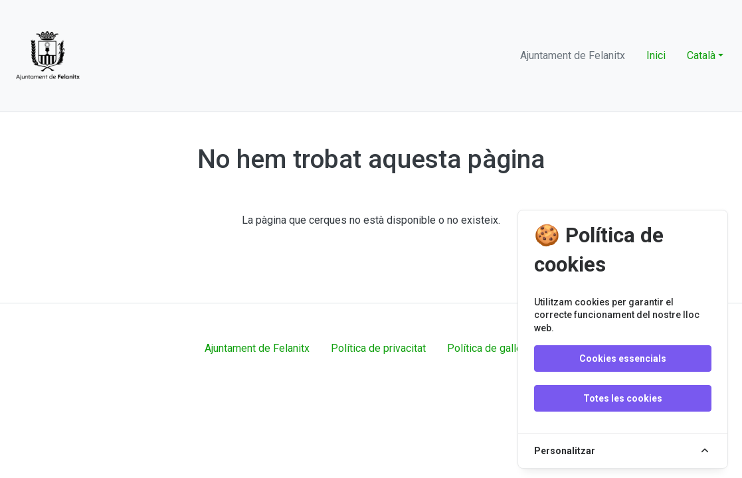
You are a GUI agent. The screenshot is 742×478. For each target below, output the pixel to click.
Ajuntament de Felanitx (257, 348)
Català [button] (701, 55)
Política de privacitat (378, 348)
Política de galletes (492, 348)
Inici (656, 55)
